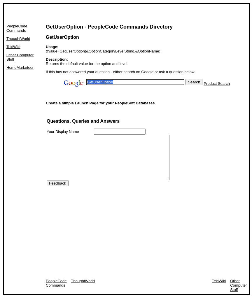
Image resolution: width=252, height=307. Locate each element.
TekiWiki (13, 47)
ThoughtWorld (18, 38)
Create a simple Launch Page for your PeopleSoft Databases (100, 103)
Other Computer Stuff (238, 294)
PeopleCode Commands (16, 28)
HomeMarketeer (20, 67)
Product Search (217, 83)
